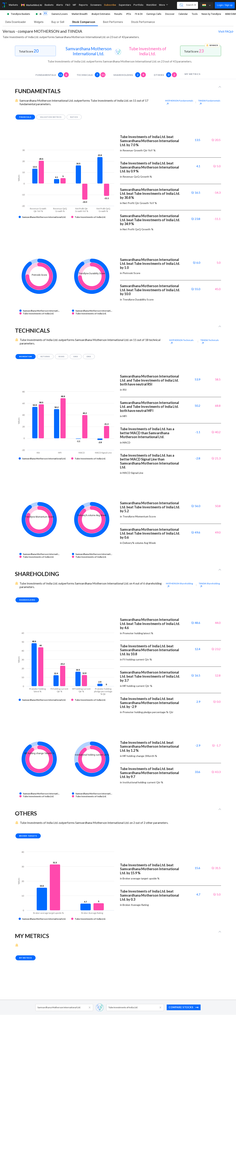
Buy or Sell (57, 22)
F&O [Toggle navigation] (67, 4)
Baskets (49, 4)
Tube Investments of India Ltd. (147, 51)
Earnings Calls (154, 14)
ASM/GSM (230, 14)
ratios (74, 117)
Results (118, 14)
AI (40, 14)
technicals (91, 74)
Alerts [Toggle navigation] (59, 4)
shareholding (129, 74)
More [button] (163, 4)
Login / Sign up (224, 5)
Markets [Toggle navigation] (13, 4)
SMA (75, 357)
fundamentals (52, 74)
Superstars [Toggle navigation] (125, 4)
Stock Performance (143, 22)
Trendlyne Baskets (20, 14)
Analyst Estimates (100, 14)
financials (25, 117)
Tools (195, 14)
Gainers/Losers (59, 14)
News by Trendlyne (211, 14)
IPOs (128, 14)
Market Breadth (80, 14)
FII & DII (139, 14)
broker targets (28, 836)
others (165, 74)
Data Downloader (15, 22)
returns (45, 357)
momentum (25, 357)
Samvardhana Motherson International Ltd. (88, 51)
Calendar (183, 14)
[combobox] (37, 1007)
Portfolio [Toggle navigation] (138, 4)
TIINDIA (209, 102)
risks (62, 357)
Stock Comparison (83, 22)
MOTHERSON (179, 102)
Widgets (39, 22)
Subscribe (110, 4)
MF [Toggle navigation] (74, 4)
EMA (89, 357)
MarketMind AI (31, 5)
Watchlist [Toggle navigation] (151, 4)
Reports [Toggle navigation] (83, 4)
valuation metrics (51, 117)
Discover (169, 14)
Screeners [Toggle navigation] (95, 4)
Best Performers (113, 22)
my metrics (192, 74)
